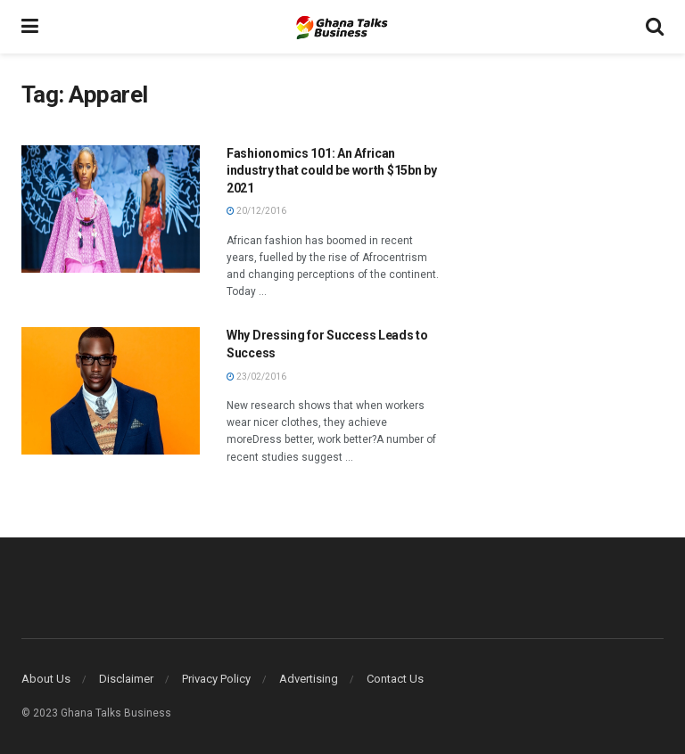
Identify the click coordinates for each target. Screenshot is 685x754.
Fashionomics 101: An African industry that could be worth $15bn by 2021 (332, 170)
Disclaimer (126, 678)
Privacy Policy (216, 678)
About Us (45, 678)
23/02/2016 (256, 376)
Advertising (308, 678)
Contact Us (395, 678)
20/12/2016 (256, 211)
